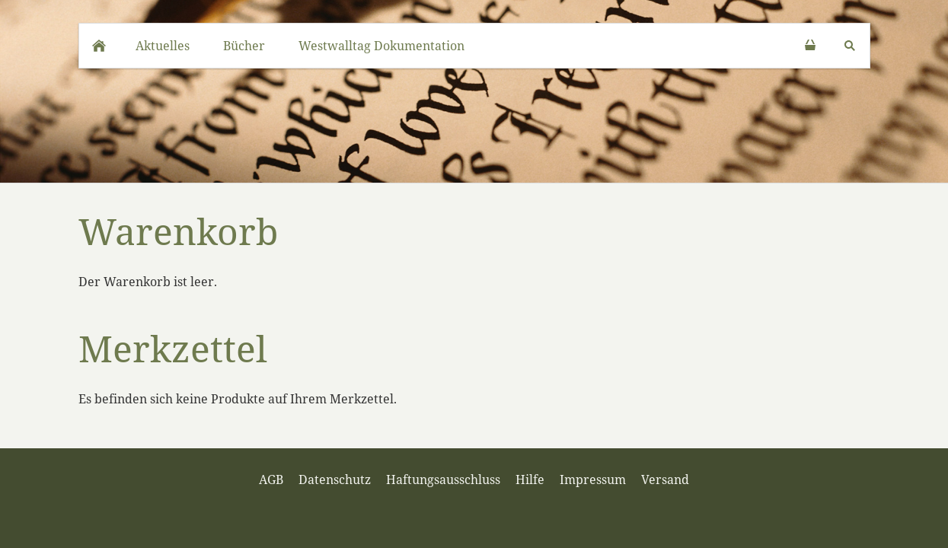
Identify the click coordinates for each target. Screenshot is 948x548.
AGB (271, 479)
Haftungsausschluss (443, 479)
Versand (665, 479)
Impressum (593, 479)
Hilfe (529, 479)
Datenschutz (334, 479)
